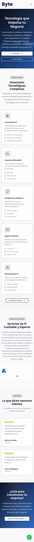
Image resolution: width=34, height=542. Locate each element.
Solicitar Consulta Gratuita (17, 519)
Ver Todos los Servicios (17, 300)
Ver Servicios (17, 53)
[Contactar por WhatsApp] (29, 537)
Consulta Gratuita (17, 59)
